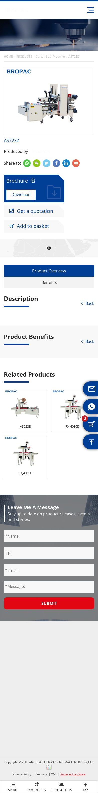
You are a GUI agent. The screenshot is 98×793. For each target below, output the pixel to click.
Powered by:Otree (72, 774)
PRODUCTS (24, 56)
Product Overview (49, 271)
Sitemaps (41, 774)
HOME (8, 56)
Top (85, 786)
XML (54, 774)
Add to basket (29, 226)
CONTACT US (61, 786)
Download (21, 194)
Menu (12, 786)
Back (87, 303)
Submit (49, 603)
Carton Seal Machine (50, 56)
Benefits (49, 282)
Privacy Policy (22, 774)
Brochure (20, 181)
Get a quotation (31, 211)
